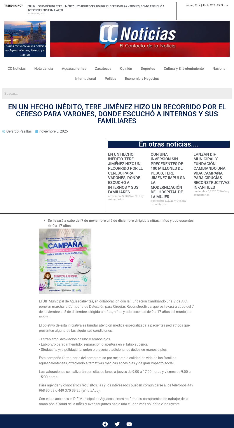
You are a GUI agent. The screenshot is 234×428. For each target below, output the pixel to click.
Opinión (126, 68)
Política (110, 79)
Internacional (85, 79)
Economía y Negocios (142, 79)
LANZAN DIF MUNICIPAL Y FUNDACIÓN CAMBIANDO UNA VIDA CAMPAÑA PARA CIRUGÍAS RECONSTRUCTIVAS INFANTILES (212, 171)
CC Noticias (17, 68)
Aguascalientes (74, 68)
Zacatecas (103, 68)
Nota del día (43, 68)
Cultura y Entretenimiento (184, 68)
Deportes (148, 68)
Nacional (219, 68)
